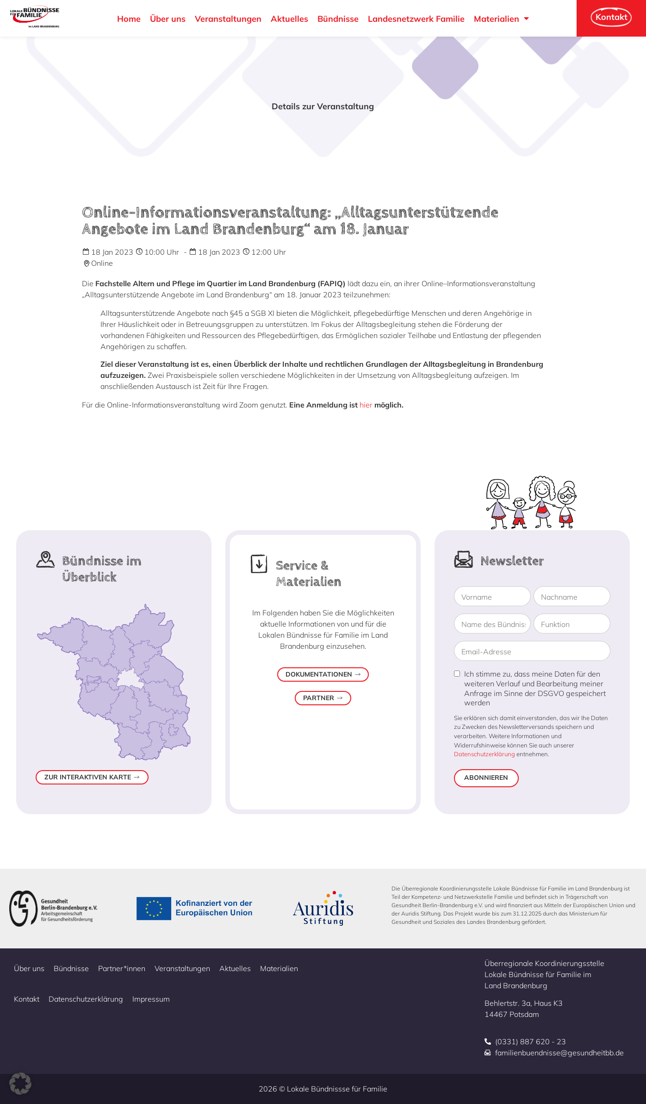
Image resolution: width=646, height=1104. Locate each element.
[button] (20, 1083)
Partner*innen (121, 968)
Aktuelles (289, 18)
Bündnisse (338, 18)
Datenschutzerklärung (484, 754)
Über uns (168, 18)
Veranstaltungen (228, 18)
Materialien (501, 18)
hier (366, 404)
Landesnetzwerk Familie (416, 18)
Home (129, 18)
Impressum (151, 999)
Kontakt (26, 999)
